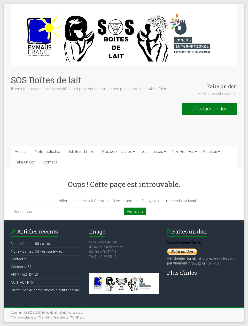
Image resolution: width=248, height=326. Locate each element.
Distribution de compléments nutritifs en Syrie (45, 290)
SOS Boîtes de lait (46, 80)
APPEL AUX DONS (24, 275)
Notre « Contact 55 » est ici (31, 244)
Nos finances (151, 151)
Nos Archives (183, 151)
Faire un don (25, 162)
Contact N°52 (21, 267)
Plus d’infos (182, 272)
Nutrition (210, 151)
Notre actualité (47, 151)
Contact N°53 (21, 259)
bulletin (192, 258)
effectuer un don (209, 109)
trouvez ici (197, 263)
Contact (50, 162)
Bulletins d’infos (81, 151)
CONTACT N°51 (23, 282)
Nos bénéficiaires (117, 151)
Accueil (21, 151)
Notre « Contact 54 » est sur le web (36, 251)
